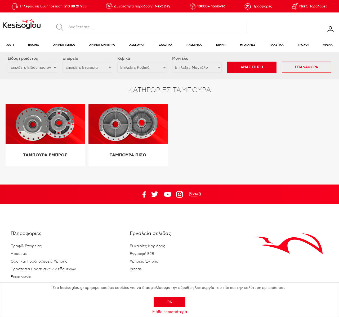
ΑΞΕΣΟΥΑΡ (136, 45)
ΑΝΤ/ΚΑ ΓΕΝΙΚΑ (64, 45)
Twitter (167, 194)
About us (19, 254)
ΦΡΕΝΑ (328, 45)
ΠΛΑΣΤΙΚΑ (277, 45)
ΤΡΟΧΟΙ (303, 45)
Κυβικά (123, 58)
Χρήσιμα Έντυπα (144, 261)
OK (169, 302)
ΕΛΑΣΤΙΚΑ (165, 45)
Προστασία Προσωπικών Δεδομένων (43, 269)
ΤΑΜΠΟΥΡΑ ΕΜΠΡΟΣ (45, 155)
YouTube (154, 194)
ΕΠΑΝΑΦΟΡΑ (306, 67)
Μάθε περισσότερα (169, 312)
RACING (33, 45)
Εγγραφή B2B (142, 254)
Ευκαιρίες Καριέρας (147, 246)
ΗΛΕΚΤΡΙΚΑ (194, 45)
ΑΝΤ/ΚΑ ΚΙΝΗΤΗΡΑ (102, 45)
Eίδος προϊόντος (23, 58)
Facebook (141, 194)
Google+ (180, 194)
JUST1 (10, 45)
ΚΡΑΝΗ (221, 45)
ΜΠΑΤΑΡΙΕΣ (247, 45)
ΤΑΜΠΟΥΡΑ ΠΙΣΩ (128, 155)
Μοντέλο (180, 58)
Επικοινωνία (21, 277)
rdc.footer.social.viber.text (195, 194)
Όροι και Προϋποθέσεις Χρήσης (39, 261)
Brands (136, 269)
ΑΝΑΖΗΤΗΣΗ (251, 67)
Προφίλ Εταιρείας (26, 246)
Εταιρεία (70, 58)
